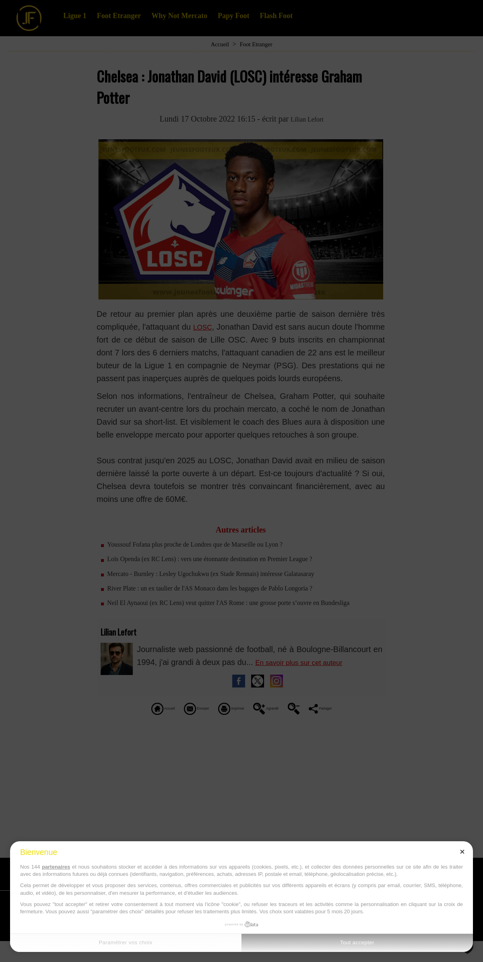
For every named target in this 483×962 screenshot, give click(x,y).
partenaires (56, 867)
